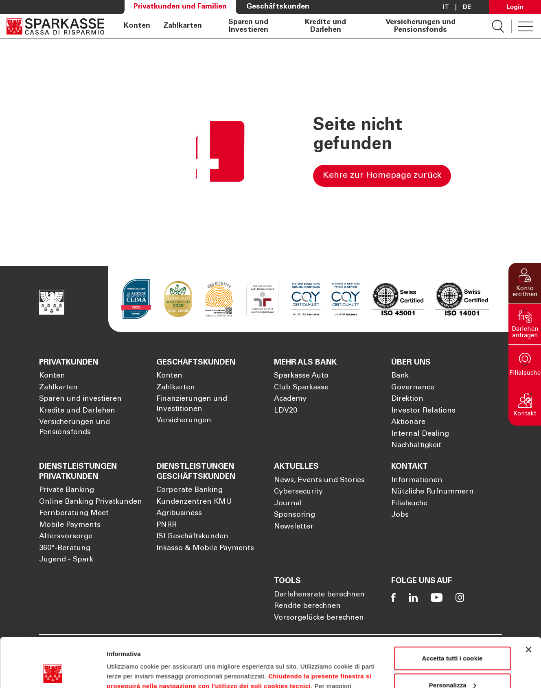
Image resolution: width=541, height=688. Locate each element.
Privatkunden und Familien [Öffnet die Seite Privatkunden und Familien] (180, 7)
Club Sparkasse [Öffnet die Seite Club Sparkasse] (301, 387)
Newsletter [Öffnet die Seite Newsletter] (293, 527)
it (446, 7)
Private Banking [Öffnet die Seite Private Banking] (66, 490)
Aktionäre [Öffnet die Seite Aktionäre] (408, 422)
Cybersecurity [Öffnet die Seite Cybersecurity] (298, 492)
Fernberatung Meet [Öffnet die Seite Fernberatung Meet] (74, 513)
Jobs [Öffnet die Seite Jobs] (400, 515)
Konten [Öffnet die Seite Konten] (137, 26)
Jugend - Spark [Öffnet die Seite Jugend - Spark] (66, 560)
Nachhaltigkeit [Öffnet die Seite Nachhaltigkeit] (416, 445)
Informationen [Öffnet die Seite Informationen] (416, 480)
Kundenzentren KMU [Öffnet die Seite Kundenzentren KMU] (194, 502)
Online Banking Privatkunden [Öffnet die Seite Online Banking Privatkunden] (90, 502)
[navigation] (298, 26)
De (467, 7)
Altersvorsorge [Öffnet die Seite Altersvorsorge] (65, 536)
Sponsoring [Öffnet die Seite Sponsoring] (294, 515)
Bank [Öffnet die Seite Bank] (400, 376)
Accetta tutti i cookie (452, 612)
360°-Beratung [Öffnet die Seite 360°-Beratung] (64, 548)
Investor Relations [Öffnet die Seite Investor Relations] (423, 411)
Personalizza (452, 638)
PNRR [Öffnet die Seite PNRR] (166, 525)
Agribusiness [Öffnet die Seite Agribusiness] (179, 513)
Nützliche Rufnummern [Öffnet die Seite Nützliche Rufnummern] (432, 492)
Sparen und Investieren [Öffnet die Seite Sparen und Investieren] (248, 26)
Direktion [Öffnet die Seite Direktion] (407, 399)
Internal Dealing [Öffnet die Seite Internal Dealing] (420, 434)
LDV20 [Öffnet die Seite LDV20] (285, 411)
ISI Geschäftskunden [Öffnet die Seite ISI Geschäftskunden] (192, 536)
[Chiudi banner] (528, 603)
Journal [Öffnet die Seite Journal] (288, 503)
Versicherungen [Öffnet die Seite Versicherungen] (183, 420)
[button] (524, 283)
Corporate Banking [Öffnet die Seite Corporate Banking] (189, 490)
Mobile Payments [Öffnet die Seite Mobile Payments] (70, 525)
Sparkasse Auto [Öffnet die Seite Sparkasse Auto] (301, 376)
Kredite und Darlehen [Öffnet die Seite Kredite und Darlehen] (325, 26)
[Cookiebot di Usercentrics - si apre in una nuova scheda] (52, 672)
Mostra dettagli (129, 671)
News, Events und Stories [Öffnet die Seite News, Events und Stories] (319, 480)
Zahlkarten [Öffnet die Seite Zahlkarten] (182, 26)
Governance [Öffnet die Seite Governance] (412, 387)
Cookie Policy (307, 649)
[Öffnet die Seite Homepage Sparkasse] (55, 26)
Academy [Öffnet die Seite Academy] (290, 399)
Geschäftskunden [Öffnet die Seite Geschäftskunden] (277, 7)
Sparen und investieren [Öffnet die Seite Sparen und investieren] (80, 399)
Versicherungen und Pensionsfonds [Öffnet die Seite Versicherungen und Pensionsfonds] (420, 26)
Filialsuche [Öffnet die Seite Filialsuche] (409, 503)
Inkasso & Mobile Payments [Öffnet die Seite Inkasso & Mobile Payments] (205, 548)
